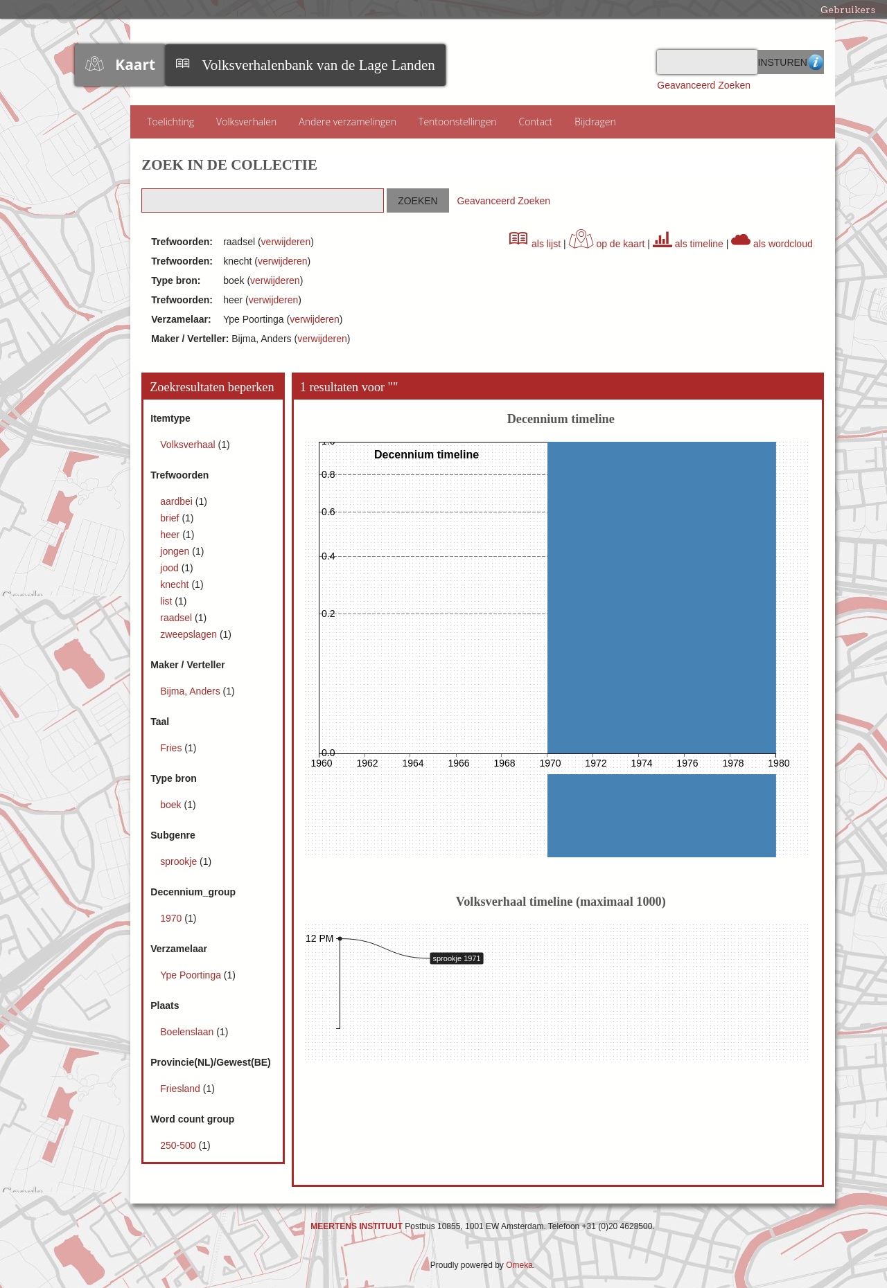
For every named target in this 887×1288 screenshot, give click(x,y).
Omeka (519, 1265)
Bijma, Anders (191, 691)
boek (172, 804)
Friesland (181, 1088)
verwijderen (286, 241)
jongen (176, 551)
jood (170, 567)
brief (171, 518)
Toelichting (170, 121)
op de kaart (607, 243)
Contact (536, 121)
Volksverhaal (189, 444)
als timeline (688, 243)
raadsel (177, 617)
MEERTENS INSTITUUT (356, 1226)
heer (171, 534)
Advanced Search (815, 62)
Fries (172, 747)
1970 (172, 918)
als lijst (535, 243)
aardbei (177, 501)
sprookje (180, 861)
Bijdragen (595, 121)
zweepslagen (190, 634)
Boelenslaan (188, 1031)
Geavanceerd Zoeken (703, 85)
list (167, 601)
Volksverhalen (246, 121)
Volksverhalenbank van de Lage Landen (318, 65)
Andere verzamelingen (347, 121)
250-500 (179, 1145)
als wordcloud (772, 243)
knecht (175, 584)
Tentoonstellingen (458, 121)
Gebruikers (847, 9)
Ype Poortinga (192, 975)
